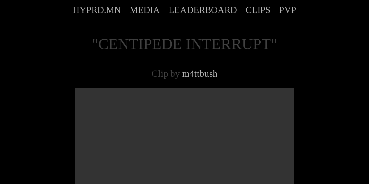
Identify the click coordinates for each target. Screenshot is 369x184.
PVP (287, 10)
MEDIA (145, 10)
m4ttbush (200, 73)
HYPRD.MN (97, 10)
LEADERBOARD (203, 10)
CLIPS (258, 10)
